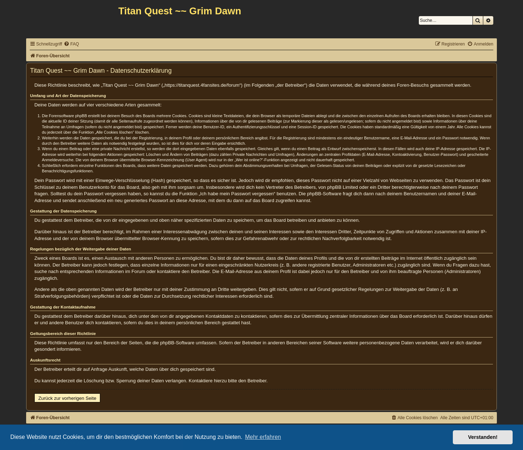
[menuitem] (71, 44)
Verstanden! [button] (483, 437)
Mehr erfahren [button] (263, 437)
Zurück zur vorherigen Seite (67, 398)
